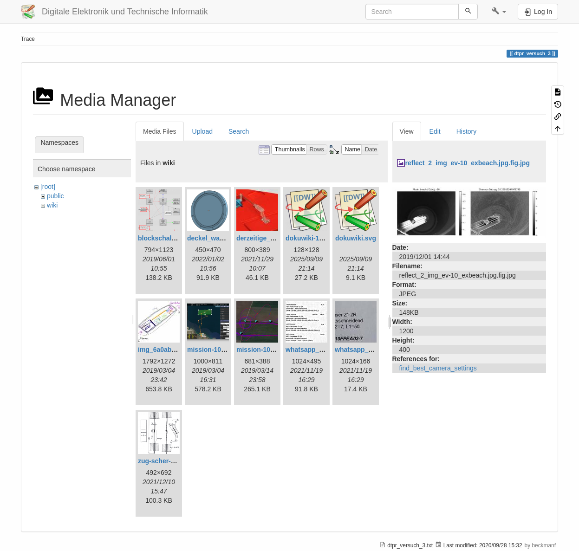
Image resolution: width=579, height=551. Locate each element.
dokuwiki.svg (355, 238)
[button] (499, 11)
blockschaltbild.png (168, 238)
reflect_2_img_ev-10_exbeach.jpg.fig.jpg (467, 163)
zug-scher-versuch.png (173, 461)
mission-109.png (261, 349)
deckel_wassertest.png (222, 238)
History (466, 131)
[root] (47, 186)
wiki (52, 205)
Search (238, 131)
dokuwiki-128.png (313, 238)
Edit (435, 131)
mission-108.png (212, 349)
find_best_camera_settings (438, 368)
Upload (202, 131)
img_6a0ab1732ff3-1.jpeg (176, 349)
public (55, 196)
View (407, 131)
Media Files (159, 131)
